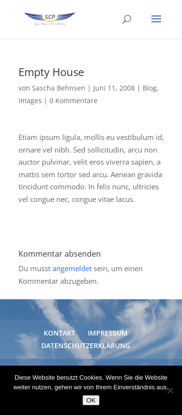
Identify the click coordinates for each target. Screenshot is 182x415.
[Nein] (170, 390)
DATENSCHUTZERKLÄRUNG (85, 345)
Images (30, 100)
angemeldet (72, 268)
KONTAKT (59, 333)
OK (91, 400)
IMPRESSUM (108, 333)
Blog (150, 87)
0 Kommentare (74, 100)
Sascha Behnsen (58, 87)
